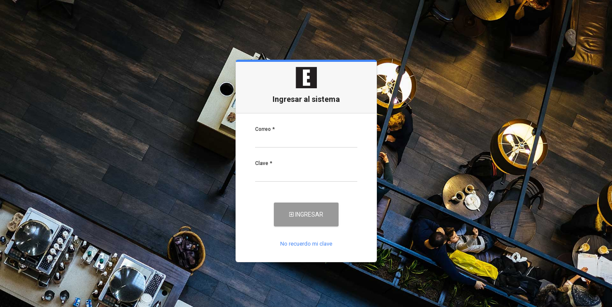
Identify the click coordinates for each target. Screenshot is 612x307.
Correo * (265, 129)
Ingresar (306, 214)
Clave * (263, 163)
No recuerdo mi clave (306, 243)
